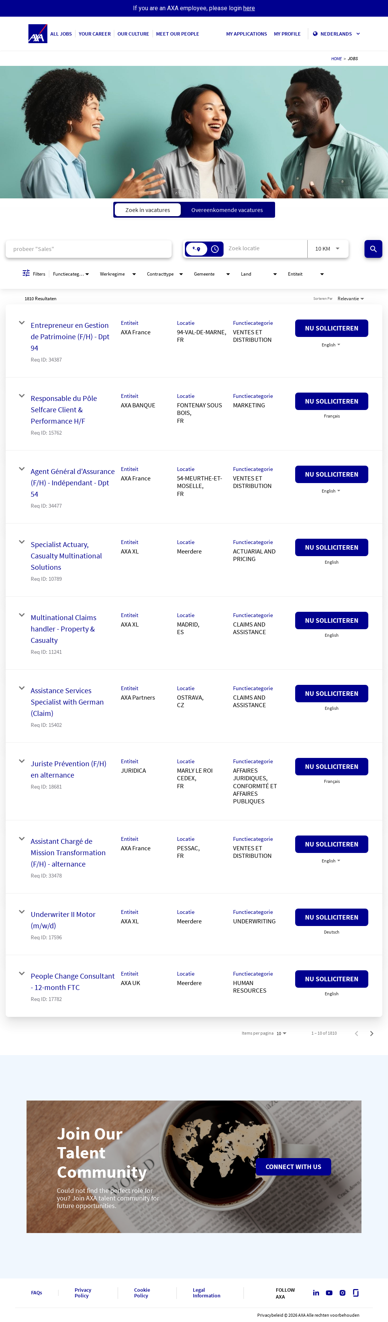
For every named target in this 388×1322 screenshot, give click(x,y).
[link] (194, 340)
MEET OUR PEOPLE (177, 33)
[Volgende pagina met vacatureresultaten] (371, 1033)
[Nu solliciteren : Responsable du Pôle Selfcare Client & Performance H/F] (331, 401)
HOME (336, 58)
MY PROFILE (287, 33)
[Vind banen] (373, 249)
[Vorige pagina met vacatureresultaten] (356, 1033)
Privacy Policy (83, 1293)
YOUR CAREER (95, 33)
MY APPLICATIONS (246, 33)
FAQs (36, 1292)
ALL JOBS (61, 33)
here (249, 8)
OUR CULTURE (133, 33)
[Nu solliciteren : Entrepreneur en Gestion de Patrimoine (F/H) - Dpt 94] (331, 328)
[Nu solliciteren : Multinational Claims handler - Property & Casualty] (331, 620)
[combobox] (88, 249)
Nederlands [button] (340, 33)
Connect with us (293, 1166)
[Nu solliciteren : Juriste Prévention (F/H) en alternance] (331, 766)
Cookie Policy (142, 1293)
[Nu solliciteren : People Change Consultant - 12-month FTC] (331, 979)
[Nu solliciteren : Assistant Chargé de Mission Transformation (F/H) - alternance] (331, 844)
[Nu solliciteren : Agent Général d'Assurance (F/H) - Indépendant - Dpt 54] (331, 474)
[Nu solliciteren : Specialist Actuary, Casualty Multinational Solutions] (331, 547)
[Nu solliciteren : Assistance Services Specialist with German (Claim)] (331, 693)
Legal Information (207, 1293)
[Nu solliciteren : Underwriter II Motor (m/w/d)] (331, 917)
